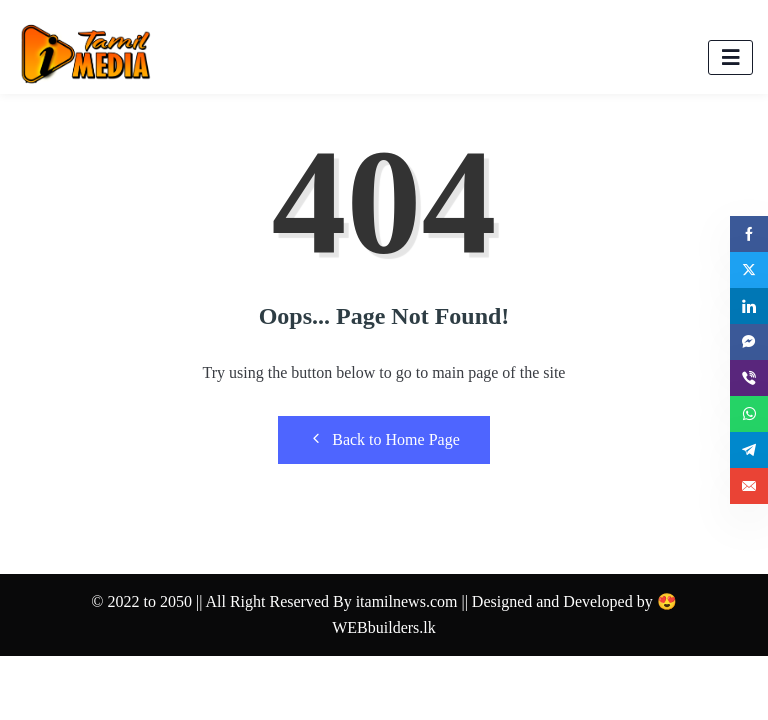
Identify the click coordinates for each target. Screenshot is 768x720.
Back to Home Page (384, 439)
